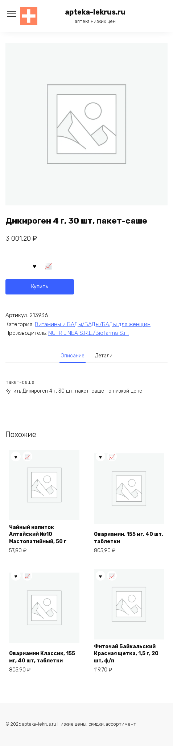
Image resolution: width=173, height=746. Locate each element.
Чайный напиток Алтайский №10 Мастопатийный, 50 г (37, 534)
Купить (39, 287)
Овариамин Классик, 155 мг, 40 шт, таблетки (42, 657)
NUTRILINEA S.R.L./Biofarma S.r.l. (88, 333)
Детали (103, 356)
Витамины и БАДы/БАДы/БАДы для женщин (93, 324)
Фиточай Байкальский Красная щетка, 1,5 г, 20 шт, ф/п (126, 653)
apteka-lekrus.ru (95, 12)
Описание (73, 356)
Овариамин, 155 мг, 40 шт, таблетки (128, 538)
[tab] (72, 356)
